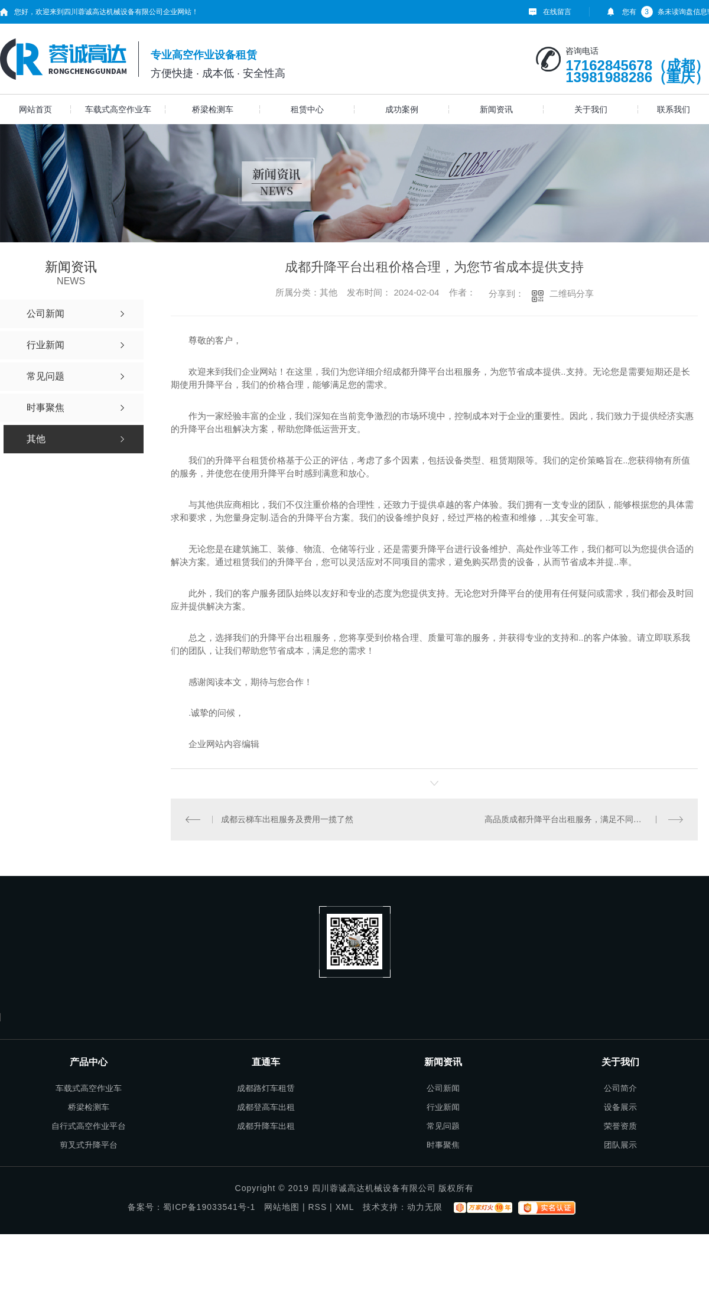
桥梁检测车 (212, 109)
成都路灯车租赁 (266, 1088)
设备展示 (620, 1107)
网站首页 (35, 109)
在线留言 (557, 12)
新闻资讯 (496, 109)
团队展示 (620, 1144)
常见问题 (443, 1126)
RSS (317, 1207)
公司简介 (620, 1088)
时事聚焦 (443, 1144)
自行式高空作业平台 (88, 1126)
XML (345, 1207)
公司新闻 (443, 1088)
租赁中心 (307, 109)
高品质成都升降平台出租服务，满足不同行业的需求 (579, 819)
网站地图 (282, 1207)
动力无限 (425, 1207)
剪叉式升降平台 (89, 1144)
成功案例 (401, 109)
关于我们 (590, 109)
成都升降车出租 (266, 1126)
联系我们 (673, 109)
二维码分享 (571, 293)
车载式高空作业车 (118, 109)
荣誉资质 (620, 1126)
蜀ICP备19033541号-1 (209, 1207)
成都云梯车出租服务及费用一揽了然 (286, 819)
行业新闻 (443, 1107)
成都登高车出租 (266, 1107)
